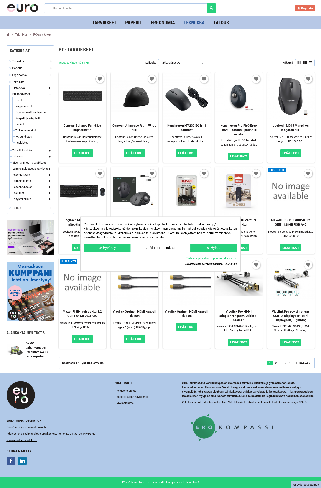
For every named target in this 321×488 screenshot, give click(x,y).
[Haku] (130, 8)
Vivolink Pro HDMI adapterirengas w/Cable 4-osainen (238, 316)
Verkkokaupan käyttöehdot (132, 396)
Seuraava (303, 363)
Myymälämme (125, 402)
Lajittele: (150, 62)
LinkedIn (22, 461)
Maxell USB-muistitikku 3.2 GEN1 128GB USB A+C (290, 222)
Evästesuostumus (306, 484)
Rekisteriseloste (126, 390)
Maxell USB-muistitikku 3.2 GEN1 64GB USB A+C (82, 314)
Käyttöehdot (129, 482)
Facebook (11, 461)
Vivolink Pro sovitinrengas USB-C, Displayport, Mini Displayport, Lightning (290, 316)
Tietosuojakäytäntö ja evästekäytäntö (211, 258)
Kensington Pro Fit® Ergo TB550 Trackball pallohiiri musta (238, 130)
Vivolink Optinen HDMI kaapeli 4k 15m (186, 314)
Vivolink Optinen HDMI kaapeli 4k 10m (134, 314)
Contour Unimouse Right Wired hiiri (134, 128)
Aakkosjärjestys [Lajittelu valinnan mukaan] (170, 62)
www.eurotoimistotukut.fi (22, 440)
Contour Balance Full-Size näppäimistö (82, 128)
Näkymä (288, 62)
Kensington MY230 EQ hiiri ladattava (186, 128)
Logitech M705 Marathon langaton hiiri (291, 128)
